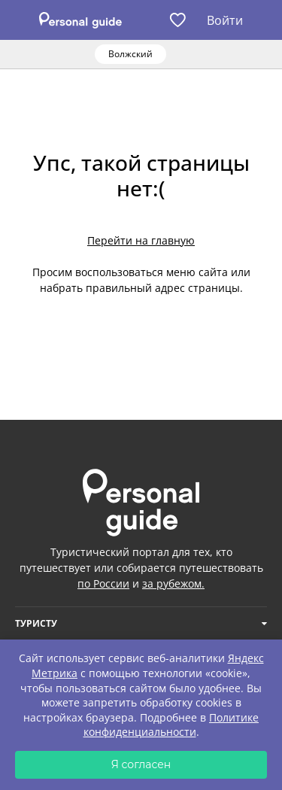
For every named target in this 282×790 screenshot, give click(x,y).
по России (103, 583)
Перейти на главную (141, 240)
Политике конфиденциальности (171, 725)
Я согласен (141, 764)
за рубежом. (173, 583)
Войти (225, 20)
